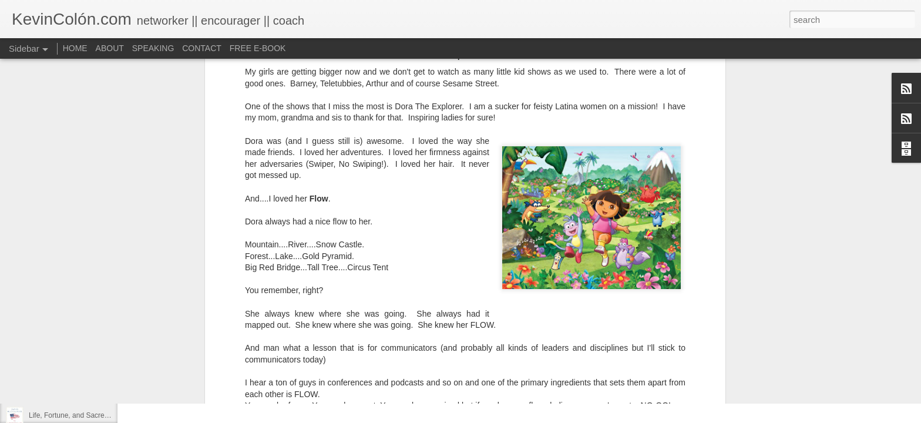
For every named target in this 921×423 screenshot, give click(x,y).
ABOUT (110, 48)
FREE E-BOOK (258, 48)
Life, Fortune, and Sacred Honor (79, 415)
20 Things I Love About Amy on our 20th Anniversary (111, 389)
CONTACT (201, 48)
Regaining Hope (54, 362)
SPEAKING (153, 48)
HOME (75, 48)
